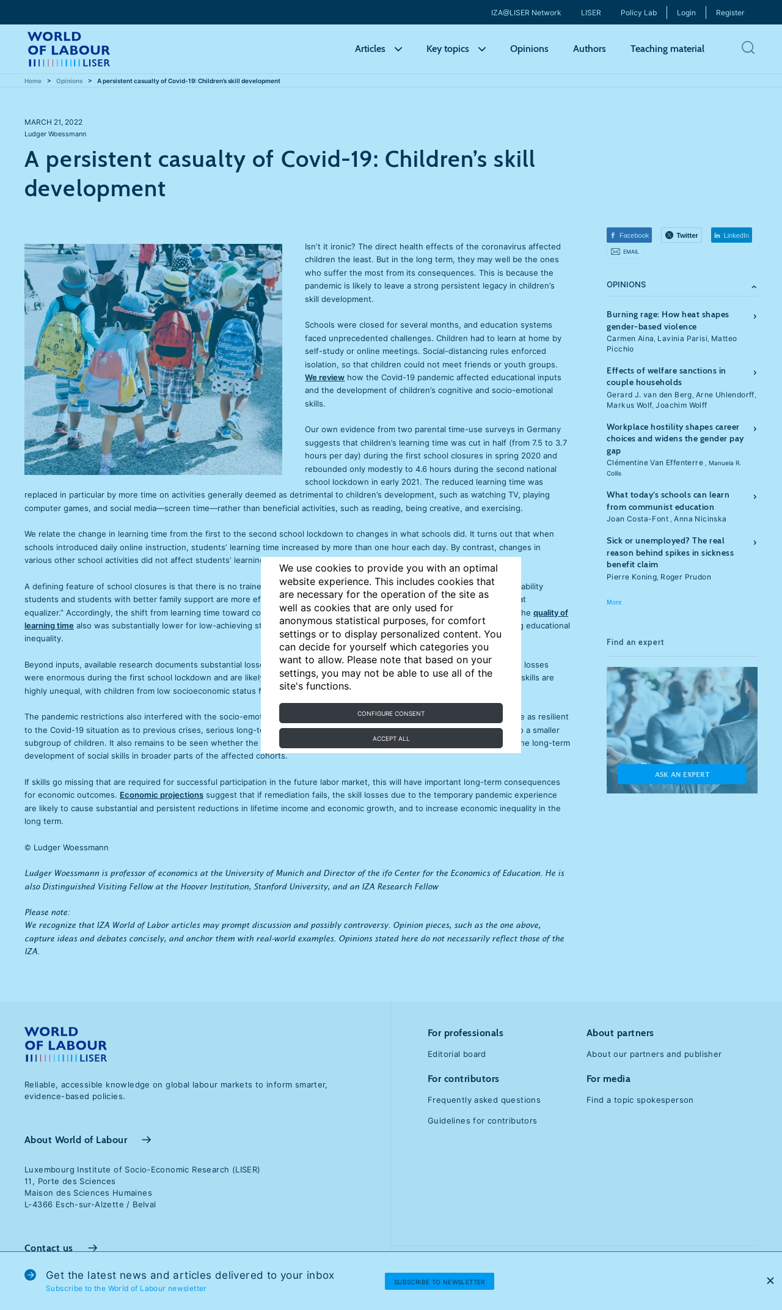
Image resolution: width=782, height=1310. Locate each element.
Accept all (391, 738)
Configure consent (391, 713)
